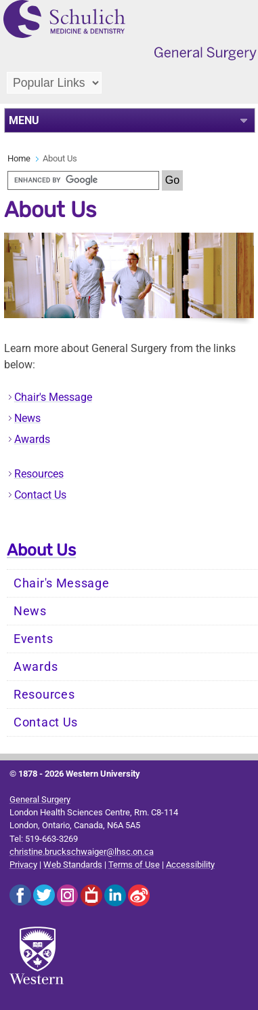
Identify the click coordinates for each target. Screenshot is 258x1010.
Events (33, 639)
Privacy (23, 864)
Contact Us (40, 494)
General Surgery (39, 799)
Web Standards (72, 864)
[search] (83, 180)
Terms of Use (134, 864)
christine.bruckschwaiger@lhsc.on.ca (81, 852)
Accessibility (190, 864)
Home (18, 158)
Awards (32, 439)
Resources (39, 473)
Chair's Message (53, 397)
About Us (41, 550)
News (27, 418)
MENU (24, 120)
